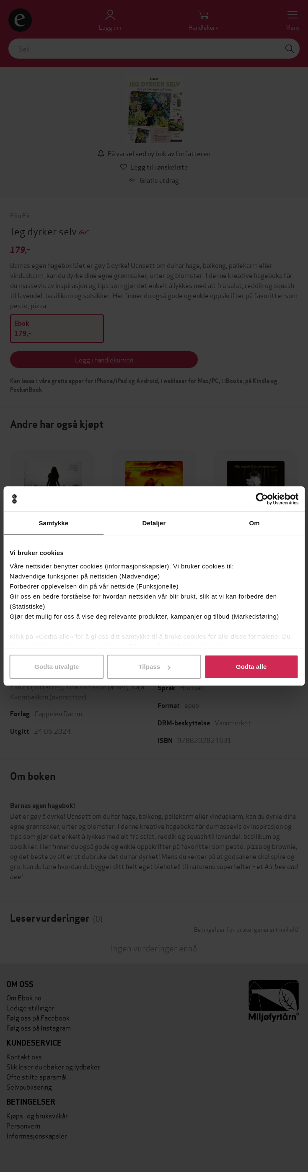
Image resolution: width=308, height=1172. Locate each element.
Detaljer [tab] (154, 523)
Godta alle (251, 666)
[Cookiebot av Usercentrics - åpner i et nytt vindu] (261, 499)
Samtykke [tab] (53, 523)
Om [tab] (254, 523)
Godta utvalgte (56, 666)
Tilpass (154, 666)
